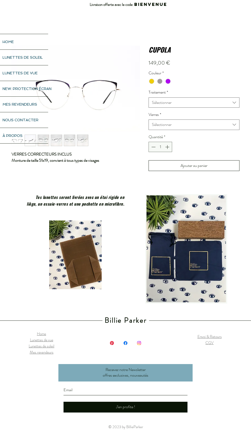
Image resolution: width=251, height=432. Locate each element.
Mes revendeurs (42, 352)
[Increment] (167, 147)
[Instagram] (139, 343)
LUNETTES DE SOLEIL (23, 57)
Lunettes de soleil (41, 346)
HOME (8, 42)
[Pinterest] (111, 343)
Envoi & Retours (209, 336)
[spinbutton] (160, 147)
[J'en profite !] (125, 407)
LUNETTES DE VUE (20, 73)
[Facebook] (125, 343)
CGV (209, 343)
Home (41, 334)
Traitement (158, 92)
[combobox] (194, 102)
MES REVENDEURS (20, 104)
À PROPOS (13, 136)
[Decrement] (152, 147)
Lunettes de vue (41, 340)
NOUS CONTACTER (20, 120)
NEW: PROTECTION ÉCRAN (25, 89)
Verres (155, 114)
